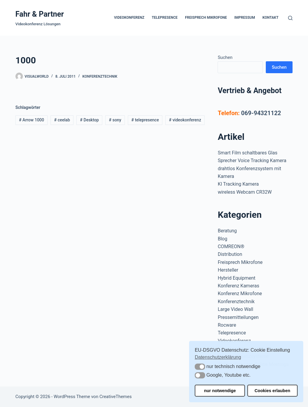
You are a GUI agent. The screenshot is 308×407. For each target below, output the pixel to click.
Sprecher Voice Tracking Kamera (252, 160)
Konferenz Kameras (238, 286)
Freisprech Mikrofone (206, 17)
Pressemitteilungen (238, 317)
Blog (222, 239)
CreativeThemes (115, 396)
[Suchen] (290, 18)
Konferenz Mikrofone (240, 293)
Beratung (227, 231)
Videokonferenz (129, 17)
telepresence (145, 120)
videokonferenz (185, 120)
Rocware (227, 325)
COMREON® (231, 246)
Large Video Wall (235, 309)
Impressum (244, 17)
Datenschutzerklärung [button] (218, 357)
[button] (200, 367)
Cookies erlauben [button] (272, 390)
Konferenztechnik (99, 76)
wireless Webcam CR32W (244, 192)
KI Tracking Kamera (238, 184)
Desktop (89, 120)
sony (115, 120)
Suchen (225, 57)
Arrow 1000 (31, 120)
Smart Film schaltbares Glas (247, 153)
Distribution (230, 254)
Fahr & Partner (39, 14)
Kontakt (271, 17)
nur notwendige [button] (220, 390)
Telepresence (164, 17)
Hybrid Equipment (236, 278)
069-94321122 (261, 113)
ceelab (62, 120)
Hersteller (228, 270)
